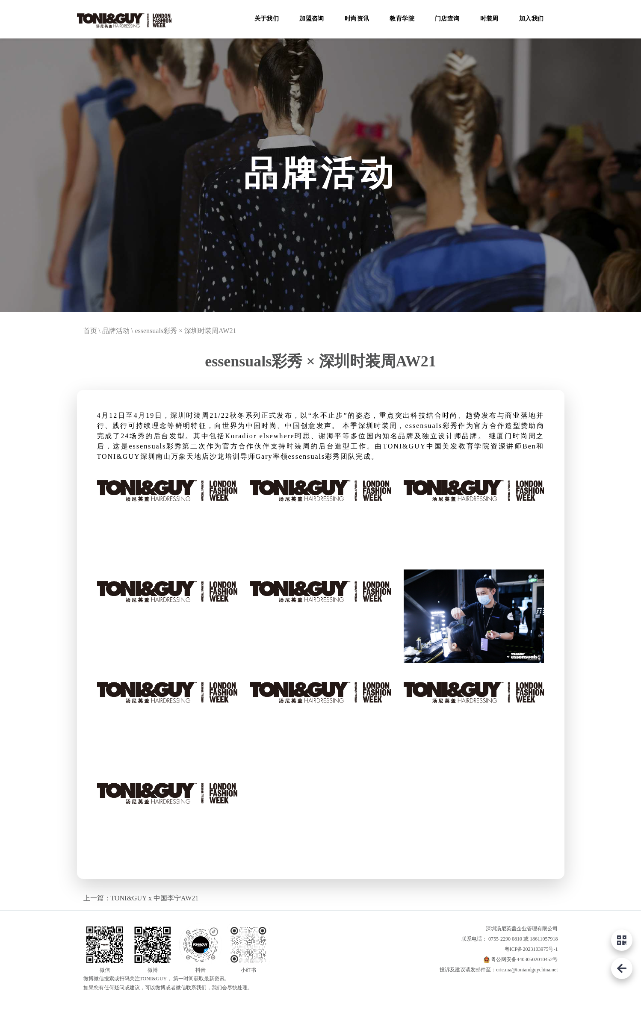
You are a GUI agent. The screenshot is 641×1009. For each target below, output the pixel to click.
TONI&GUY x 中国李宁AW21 (155, 898)
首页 (90, 330)
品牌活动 (116, 330)
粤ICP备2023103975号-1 (531, 949)
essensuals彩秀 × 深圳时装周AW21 (185, 330)
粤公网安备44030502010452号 (524, 959)
